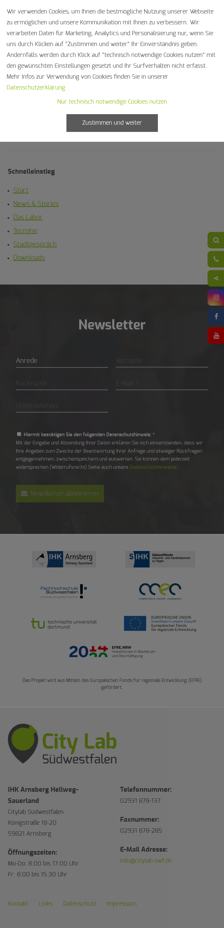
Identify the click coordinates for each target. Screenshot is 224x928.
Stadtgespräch (35, 244)
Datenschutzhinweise (153, 467)
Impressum (122, 904)
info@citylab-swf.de (146, 861)
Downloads (29, 258)
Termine (25, 231)
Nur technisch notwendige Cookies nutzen (112, 102)
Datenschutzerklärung (36, 88)
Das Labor (28, 217)
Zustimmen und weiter (112, 123)
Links (46, 904)
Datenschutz (79, 904)
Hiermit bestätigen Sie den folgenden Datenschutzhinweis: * (89, 434)
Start (21, 190)
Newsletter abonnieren (60, 493)
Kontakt (18, 904)
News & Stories (36, 204)
